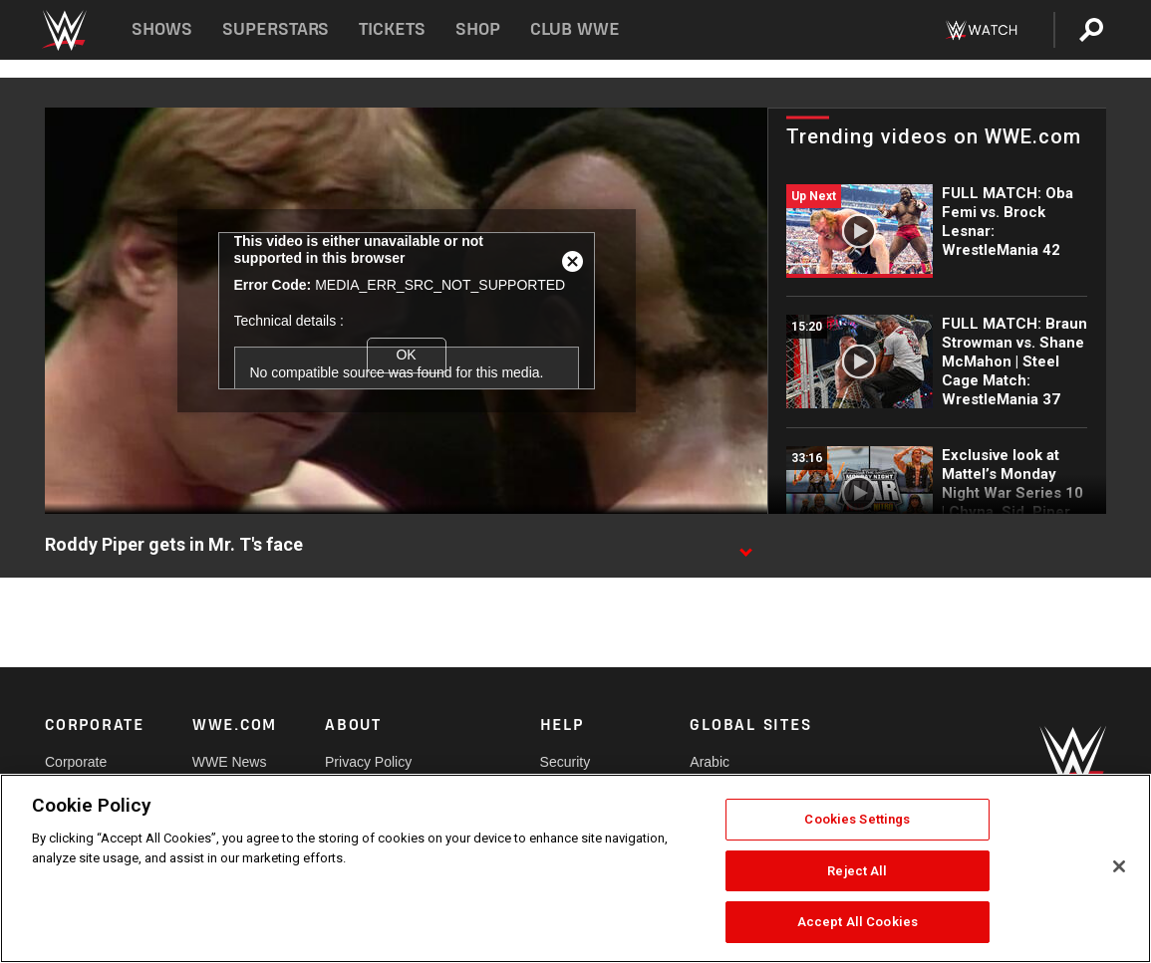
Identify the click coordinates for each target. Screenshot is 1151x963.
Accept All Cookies (857, 921)
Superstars (276, 29)
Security (565, 762)
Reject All (857, 870)
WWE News (229, 762)
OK (406, 354)
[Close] (1119, 866)
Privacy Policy (368, 762)
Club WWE (575, 29)
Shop (477, 29)
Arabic (709, 762)
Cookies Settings (857, 819)
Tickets (392, 29)
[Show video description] (745, 546)
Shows (162, 29)
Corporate (76, 762)
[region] (575, 868)
